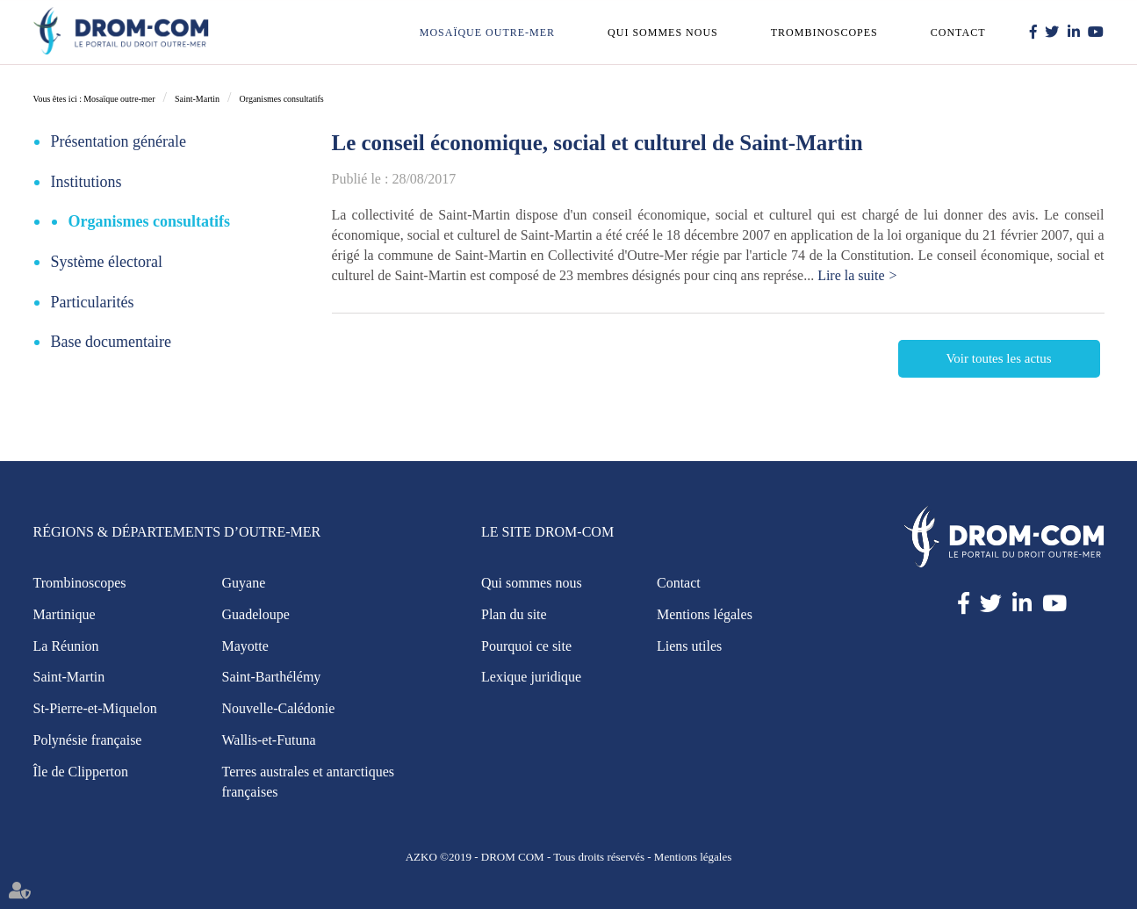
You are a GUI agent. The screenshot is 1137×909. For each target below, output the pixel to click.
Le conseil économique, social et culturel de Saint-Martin (597, 143)
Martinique (64, 614)
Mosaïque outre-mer (487, 32)
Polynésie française (87, 739)
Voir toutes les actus (998, 358)
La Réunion (66, 645)
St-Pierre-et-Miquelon (95, 708)
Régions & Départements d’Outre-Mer (177, 531)
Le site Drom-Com (547, 531)
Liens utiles (689, 645)
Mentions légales (704, 614)
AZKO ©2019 (438, 856)
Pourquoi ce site (526, 645)
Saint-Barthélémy (271, 676)
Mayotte (245, 645)
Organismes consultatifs (282, 99)
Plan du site (514, 614)
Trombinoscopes (824, 32)
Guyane (244, 582)
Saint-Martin (197, 99)
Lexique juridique (531, 676)
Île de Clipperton (80, 771)
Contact (958, 32)
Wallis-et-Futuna (269, 739)
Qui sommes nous (663, 32)
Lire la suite (850, 275)
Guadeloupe (256, 614)
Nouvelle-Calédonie (278, 708)
